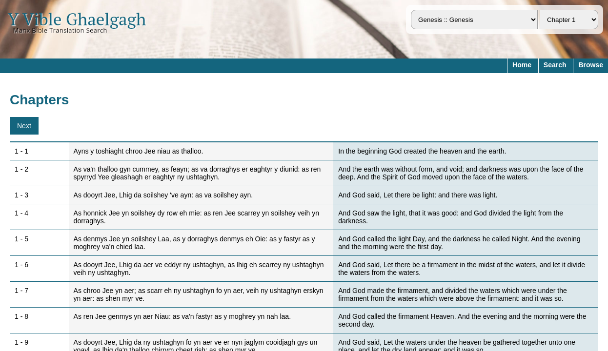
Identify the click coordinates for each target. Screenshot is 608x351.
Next (24, 126)
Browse (590, 65)
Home (521, 65)
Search (555, 65)
